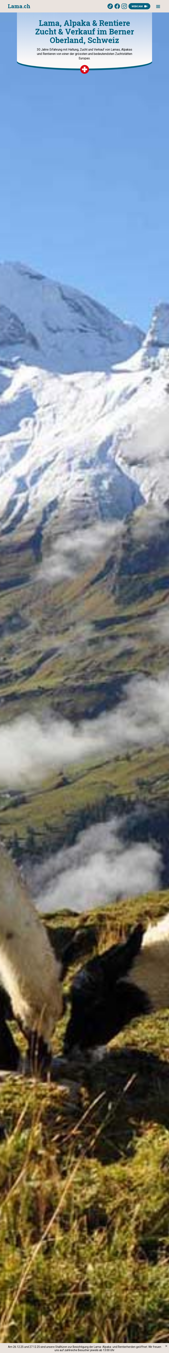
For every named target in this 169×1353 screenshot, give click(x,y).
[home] (19, 6)
